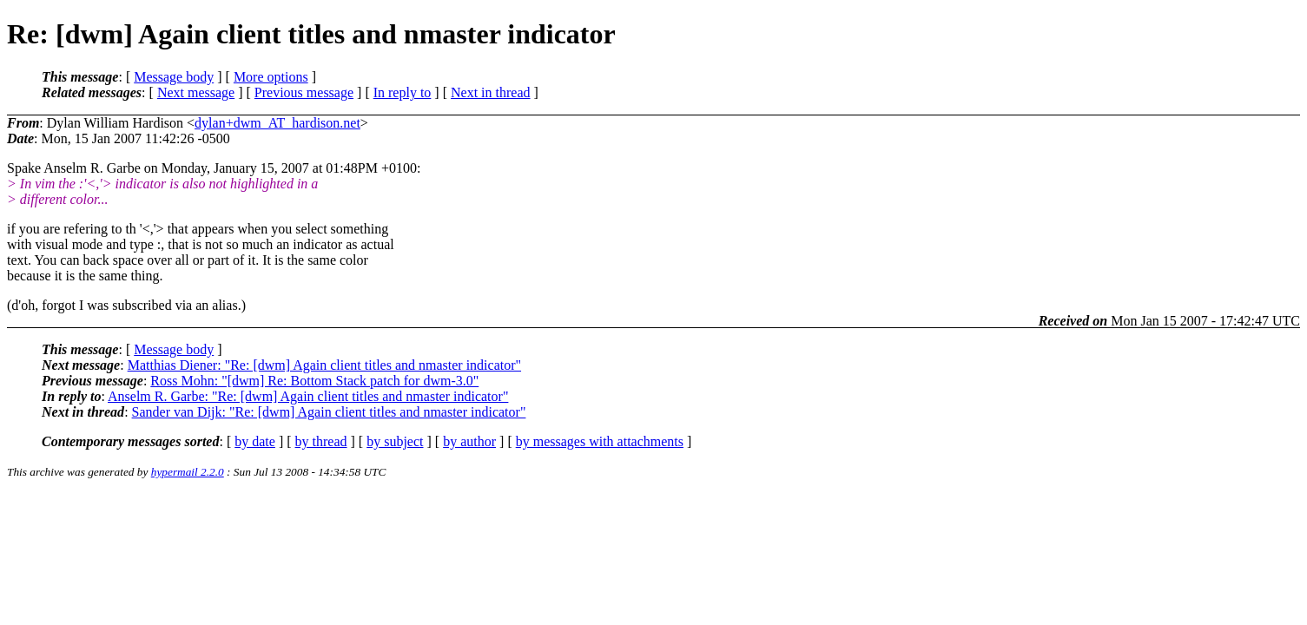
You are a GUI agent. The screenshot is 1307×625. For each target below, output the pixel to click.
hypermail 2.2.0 (187, 471)
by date (254, 441)
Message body (174, 76)
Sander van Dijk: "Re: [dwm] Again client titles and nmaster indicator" (329, 412)
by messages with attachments (599, 441)
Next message (195, 92)
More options (271, 76)
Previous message (303, 92)
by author (469, 441)
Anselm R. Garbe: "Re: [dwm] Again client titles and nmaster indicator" (308, 396)
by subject (394, 441)
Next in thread (491, 92)
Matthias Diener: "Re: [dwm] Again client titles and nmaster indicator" (324, 365)
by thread (321, 441)
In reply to (402, 92)
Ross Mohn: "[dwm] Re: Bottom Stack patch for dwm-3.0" (314, 380)
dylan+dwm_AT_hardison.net (277, 122)
